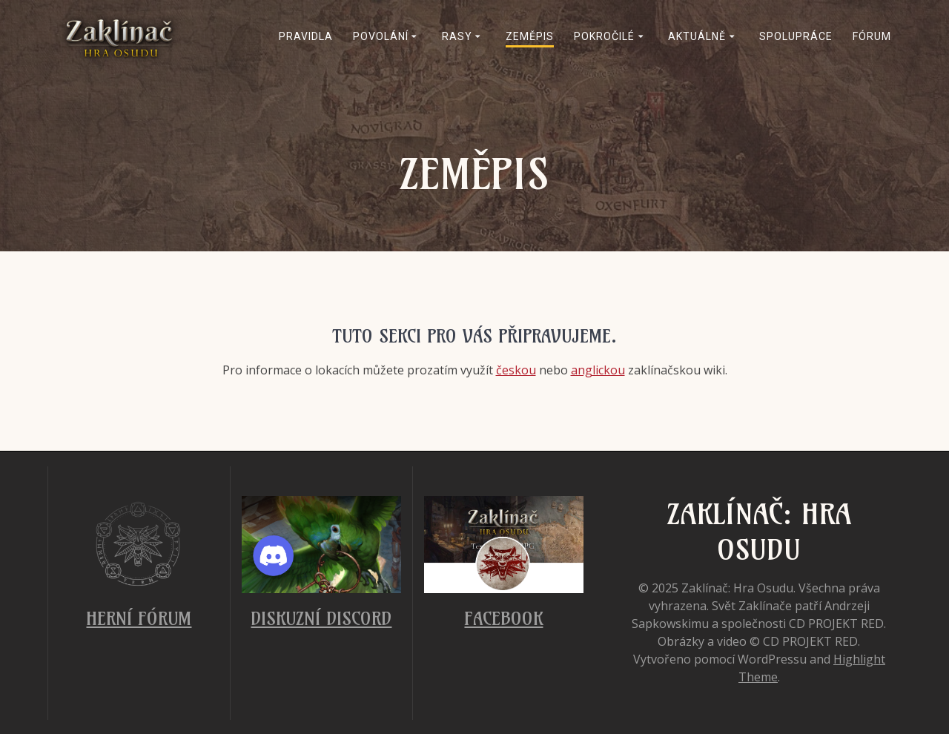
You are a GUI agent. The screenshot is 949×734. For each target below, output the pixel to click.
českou (516, 370)
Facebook (503, 618)
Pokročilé (604, 36)
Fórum (872, 36)
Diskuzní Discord (321, 618)
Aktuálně (697, 36)
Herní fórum (138, 618)
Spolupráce (796, 36)
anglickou (598, 370)
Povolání (381, 36)
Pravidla (306, 36)
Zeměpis (530, 36)
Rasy (457, 36)
